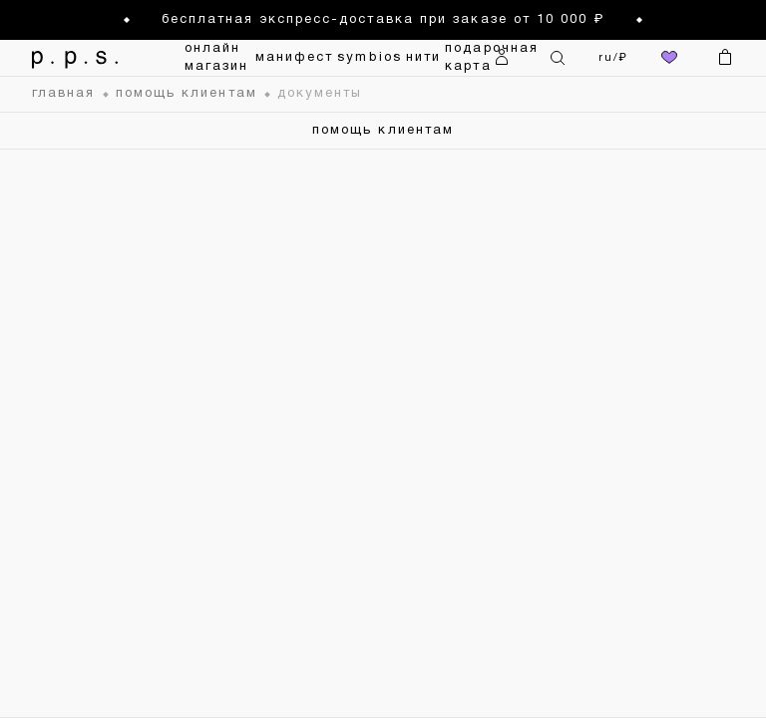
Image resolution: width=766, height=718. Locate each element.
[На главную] (80, 58)
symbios (369, 58)
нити (423, 58)
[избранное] (669, 58)
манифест (294, 58)
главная (64, 94)
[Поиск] (557, 58)
